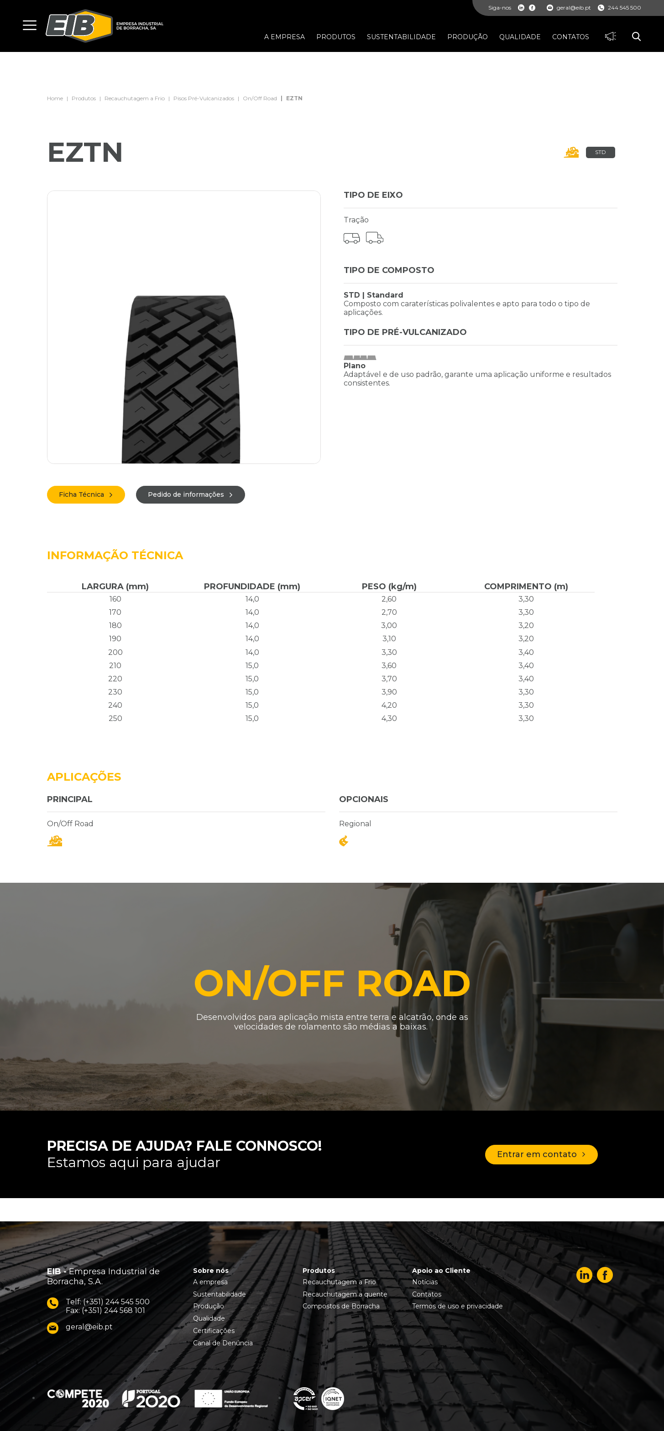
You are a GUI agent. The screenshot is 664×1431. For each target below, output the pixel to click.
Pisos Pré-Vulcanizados (203, 98)
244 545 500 (619, 8)
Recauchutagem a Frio (135, 98)
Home (55, 98)
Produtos (84, 98)
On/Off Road (260, 98)
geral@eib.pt (569, 8)
